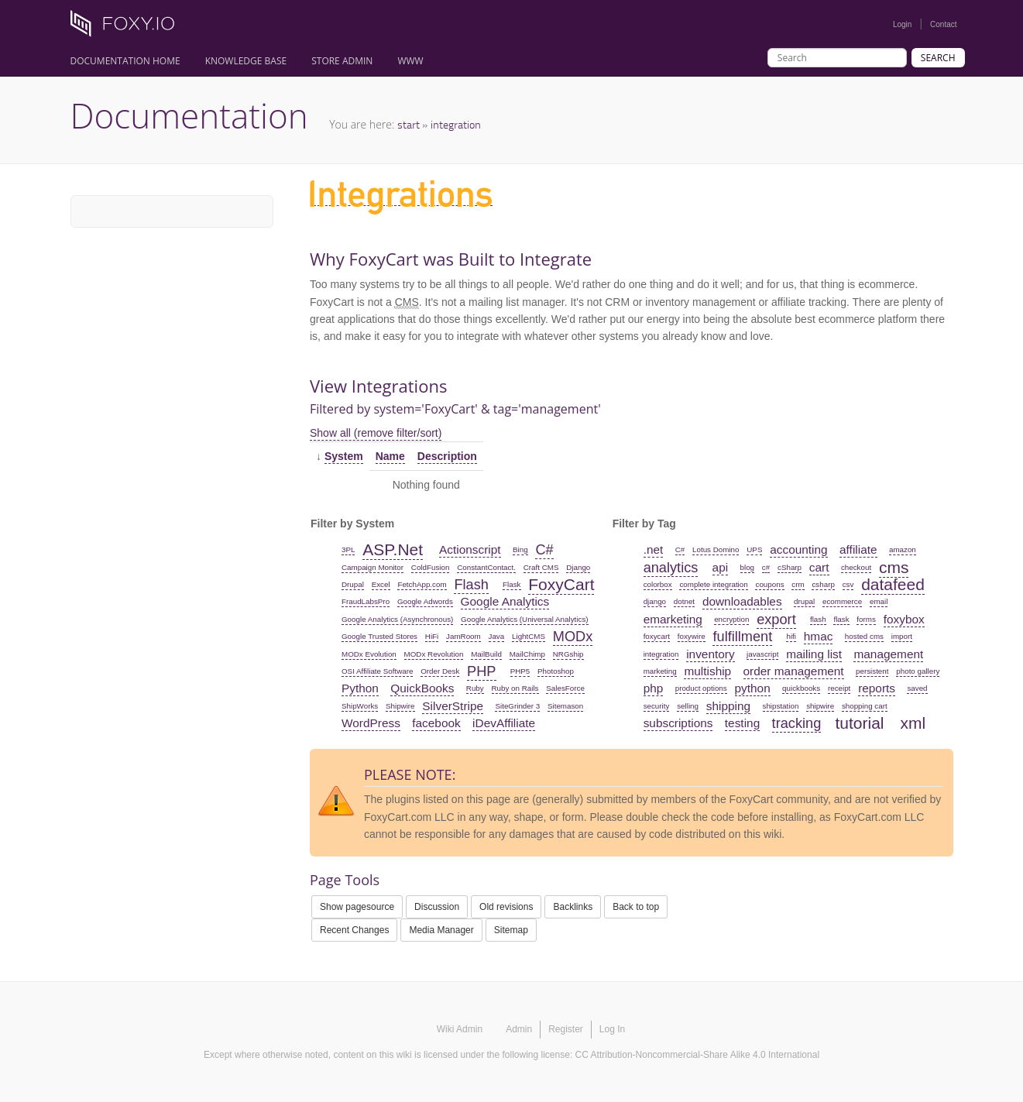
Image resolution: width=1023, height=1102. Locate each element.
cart (819, 567)
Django (578, 567)
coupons (769, 584)
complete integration (713, 584)
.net (654, 549)
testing (742, 723)
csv (848, 584)
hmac (818, 636)
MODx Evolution (369, 654)
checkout (856, 567)
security (657, 706)
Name (390, 456)
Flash (471, 584)
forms (866, 619)
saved (917, 688)
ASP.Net (392, 549)
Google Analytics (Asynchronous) (397, 619)
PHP (481, 671)
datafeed (893, 584)
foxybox (904, 619)
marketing (660, 671)
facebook (436, 723)
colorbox (658, 584)
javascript (762, 654)
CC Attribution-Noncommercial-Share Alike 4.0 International (697, 1054)
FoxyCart (561, 584)
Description (447, 456)
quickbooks (801, 688)
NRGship (568, 654)
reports (876, 688)
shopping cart (864, 706)
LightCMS (528, 636)
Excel (381, 584)
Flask (511, 584)
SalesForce (565, 688)
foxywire (691, 636)
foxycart (657, 636)
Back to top (636, 906)
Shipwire (400, 706)
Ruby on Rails (515, 688)
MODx (573, 636)
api (720, 567)
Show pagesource (357, 906)
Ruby (475, 688)
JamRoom (463, 636)
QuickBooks (422, 688)
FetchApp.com (421, 584)
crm (797, 584)
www (410, 60)
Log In (612, 1029)
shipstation (781, 706)
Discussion (436, 906)
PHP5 (520, 671)
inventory (710, 654)
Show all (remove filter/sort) (375, 433)
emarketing (673, 619)
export (776, 619)
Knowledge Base (246, 60)
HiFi (431, 636)
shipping (728, 705)
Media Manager (441, 930)
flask (841, 619)
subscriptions (678, 723)
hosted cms (864, 636)
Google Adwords (425, 601)
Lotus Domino (715, 549)
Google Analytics (505, 601)
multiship (707, 671)
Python (360, 688)
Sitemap (511, 930)
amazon (902, 549)
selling (688, 706)
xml (913, 723)
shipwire (820, 706)
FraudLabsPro (366, 601)
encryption (731, 619)
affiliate (858, 549)
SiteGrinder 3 (517, 706)
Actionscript (470, 549)
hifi (791, 636)
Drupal (353, 584)
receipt (839, 688)
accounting (798, 549)
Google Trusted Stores (379, 636)
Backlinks (572, 906)
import (901, 636)
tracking (797, 723)
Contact (943, 24)
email (878, 601)
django (655, 601)
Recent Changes (354, 930)
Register (565, 1029)
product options (701, 688)
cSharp (790, 567)
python (753, 688)
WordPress (371, 723)
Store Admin (341, 60)
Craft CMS (541, 567)
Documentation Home (125, 60)
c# (766, 567)
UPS (754, 549)
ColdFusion (430, 567)
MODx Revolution (434, 654)
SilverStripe (452, 705)
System (343, 456)
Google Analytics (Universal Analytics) (524, 619)
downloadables (742, 601)
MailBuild (486, 654)
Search (938, 57)
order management (793, 671)
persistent (872, 671)
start (408, 124)
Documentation (189, 115)
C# (544, 550)
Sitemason (565, 706)
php (654, 688)
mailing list (814, 654)
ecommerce (842, 601)
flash (818, 619)
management (888, 654)
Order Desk (440, 671)
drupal (804, 601)
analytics (671, 567)
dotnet (684, 601)
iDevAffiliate (503, 723)
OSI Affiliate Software (377, 671)
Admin (519, 1029)
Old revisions (506, 906)
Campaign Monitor (372, 567)
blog (747, 567)
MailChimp (527, 654)
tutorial (859, 723)
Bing (520, 549)
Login (902, 24)
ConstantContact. (486, 567)
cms (894, 567)
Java (497, 636)
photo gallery (917, 671)
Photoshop (555, 671)
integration (456, 124)
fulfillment (742, 636)
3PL (348, 549)
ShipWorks (360, 706)
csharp (823, 584)
